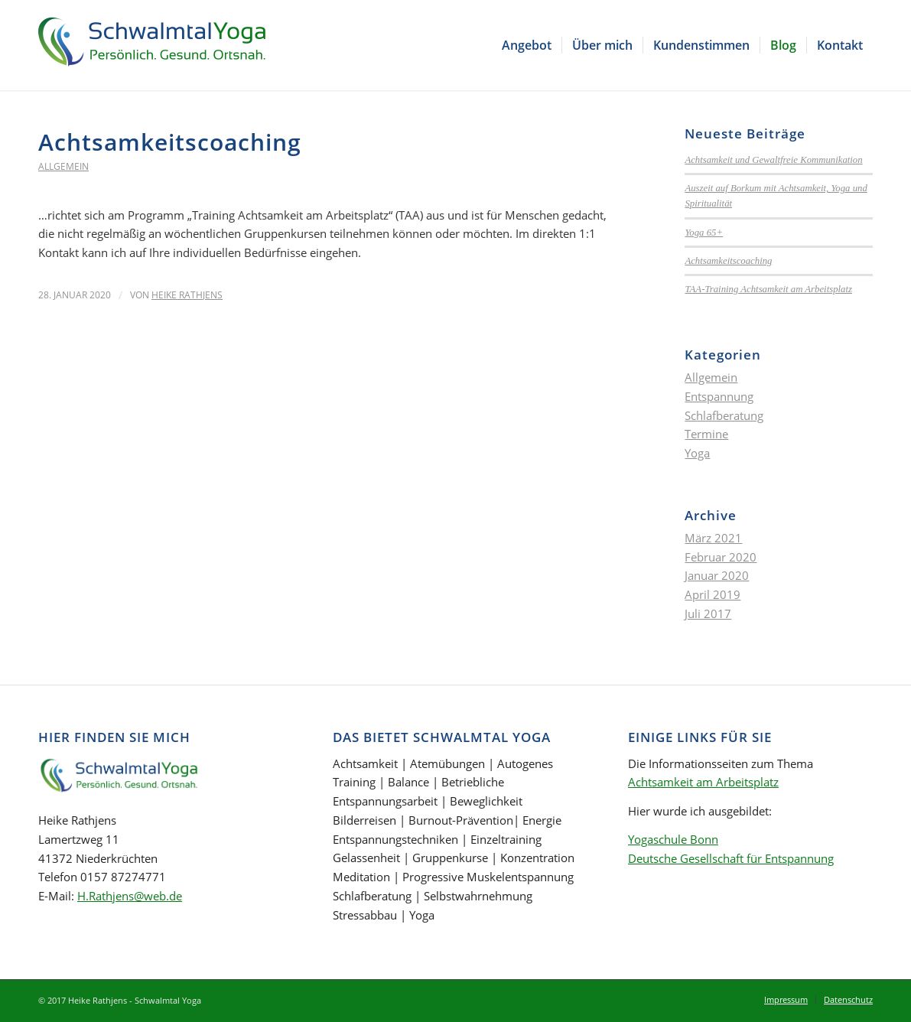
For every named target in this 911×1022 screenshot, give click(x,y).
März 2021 (713, 537)
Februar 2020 (720, 557)
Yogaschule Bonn (673, 839)
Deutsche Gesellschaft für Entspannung (731, 858)
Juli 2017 (708, 613)
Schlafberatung (724, 415)
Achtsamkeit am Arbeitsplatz (703, 781)
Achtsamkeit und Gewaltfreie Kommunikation (773, 160)
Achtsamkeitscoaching (169, 142)
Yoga (697, 453)
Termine (706, 433)
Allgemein (63, 166)
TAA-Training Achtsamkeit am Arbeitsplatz (768, 289)
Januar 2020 (717, 575)
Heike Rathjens (187, 294)
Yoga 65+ (704, 232)
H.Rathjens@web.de (129, 895)
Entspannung (719, 396)
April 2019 (712, 594)
